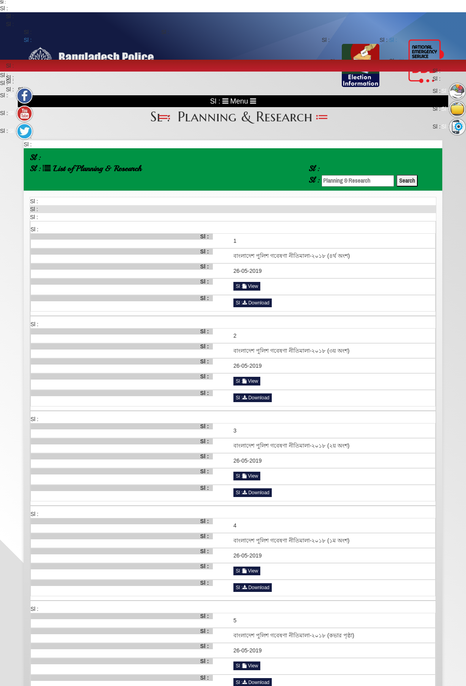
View (250, 286)
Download (255, 303)
